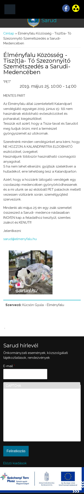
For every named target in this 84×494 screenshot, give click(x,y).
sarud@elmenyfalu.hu (20, 239)
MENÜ (9, 9)
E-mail (9, 366)
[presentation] (24, 423)
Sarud (49, 20)
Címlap (8, 33)
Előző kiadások (15, 463)
